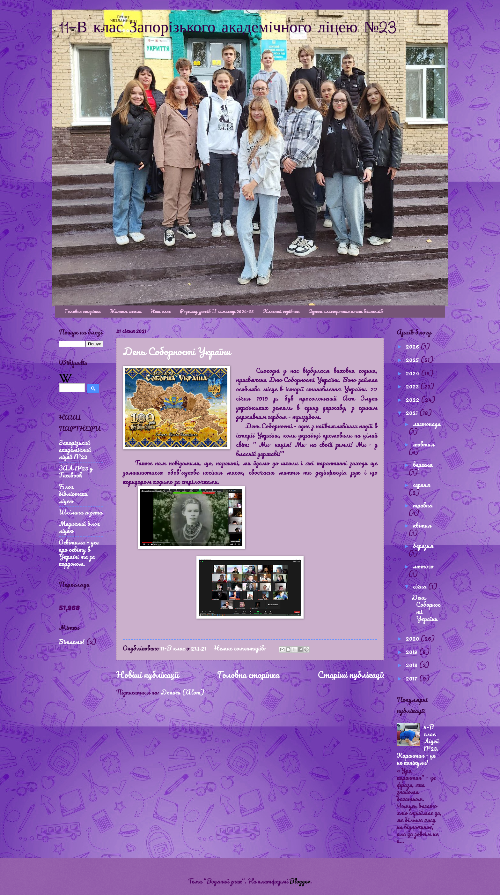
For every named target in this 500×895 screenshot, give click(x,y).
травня (422, 505)
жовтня (423, 444)
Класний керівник (281, 311)
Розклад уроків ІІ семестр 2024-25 (217, 311)
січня (420, 586)
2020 (413, 638)
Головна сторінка (82, 311)
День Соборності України (177, 351)
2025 (413, 359)
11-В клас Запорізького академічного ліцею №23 (228, 28)
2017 (412, 678)
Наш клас (161, 311)
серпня (421, 484)
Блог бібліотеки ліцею (73, 493)
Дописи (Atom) (182, 692)
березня (423, 545)
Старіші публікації (351, 674)
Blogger (300, 881)
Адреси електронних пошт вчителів (345, 311)
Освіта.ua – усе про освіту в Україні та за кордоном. (79, 552)
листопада (426, 423)
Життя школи (125, 311)
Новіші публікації (147, 674)
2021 (412, 412)
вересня (422, 464)
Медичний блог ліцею (79, 527)
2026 (413, 346)
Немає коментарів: (241, 648)
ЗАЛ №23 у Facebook (75, 471)
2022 (413, 399)
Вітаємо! (72, 641)
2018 (412, 664)
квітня (422, 525)
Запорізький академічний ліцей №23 (75, 449)
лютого (423, 566)
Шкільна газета (80, 512)
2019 (412, 651)
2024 (413, 373)
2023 (413, 386)
